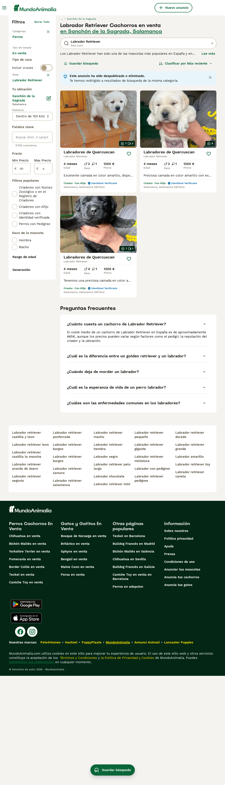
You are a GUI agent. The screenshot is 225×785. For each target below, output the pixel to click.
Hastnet (71, 751)
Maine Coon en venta (77, 676)
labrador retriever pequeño (149, 544)
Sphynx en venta (74, 661)
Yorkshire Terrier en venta (29, 661)
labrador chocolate (109, 585)
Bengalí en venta (74, 668)
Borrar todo (41, 21)
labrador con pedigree (152, 578)
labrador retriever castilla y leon (26, 544)
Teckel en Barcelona (129, 645)
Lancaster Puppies (178, 751)
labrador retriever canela (189, 583)
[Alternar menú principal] (4, 7)
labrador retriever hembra (108, 556)
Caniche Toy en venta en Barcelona (132, 686)
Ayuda (169, 655)
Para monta (25, 78)
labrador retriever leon (30, 554)
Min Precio (20, 276)
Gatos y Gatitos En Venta (81, 635)
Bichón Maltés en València (133, 661)
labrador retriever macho (108, 544)
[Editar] (48, 214)
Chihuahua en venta (24, 645)
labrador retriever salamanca (67, 592)
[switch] (32, 94)
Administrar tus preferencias (31, 771)
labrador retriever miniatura (149, 568)
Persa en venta (73, 684)
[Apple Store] (26, 727)
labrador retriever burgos (67, 556)
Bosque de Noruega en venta (83, 645)
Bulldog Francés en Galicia (134, 676)
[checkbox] (14, 125)
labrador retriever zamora (67, 580)
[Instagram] (32, 741)
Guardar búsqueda (81, 63)
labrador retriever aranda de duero (26, 576)
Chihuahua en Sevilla (129, 668)
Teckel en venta (21, 684)
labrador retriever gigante (149, 556)
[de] (21, 284)
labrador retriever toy (192, 573)
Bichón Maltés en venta (27, 653)
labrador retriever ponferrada (67, 544)
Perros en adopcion (128, 696)
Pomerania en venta (25, 668)
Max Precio (42, 276)
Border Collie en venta (26, 676)
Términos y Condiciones (78, 767)
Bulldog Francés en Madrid (134, 653)
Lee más (208, 54)
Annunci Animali (147, 751)
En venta (23, 57)
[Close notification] (210, 77)
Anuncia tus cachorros (181, 686)
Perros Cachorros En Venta (31, 635)
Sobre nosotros (176, 640)
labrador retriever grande (189, 556)
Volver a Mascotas (24, 30)
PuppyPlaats (91, 751)
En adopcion (25, 68)
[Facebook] (20, 741)
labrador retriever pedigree (149, 588)
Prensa (169, 663)
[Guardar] (129, 153)
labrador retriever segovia (26, 588)
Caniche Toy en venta (26, 691)
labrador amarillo (189, 566)
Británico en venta (75, 653)
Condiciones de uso (179, 671)
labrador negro (106, 566)
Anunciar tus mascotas (182, 679)
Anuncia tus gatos (178, 694)
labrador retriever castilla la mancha (26, 564)
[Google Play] (26, 713)
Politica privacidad (178, 648)
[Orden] (185, 63)
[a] (43, 284)
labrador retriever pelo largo (112, 576)
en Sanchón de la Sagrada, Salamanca (111, 31)
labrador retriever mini (112, 593)
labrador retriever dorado (189, 544)
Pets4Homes (50, 751)
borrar (45, 102)
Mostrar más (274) (30, 195)
